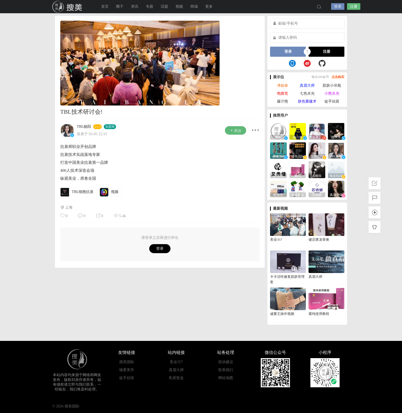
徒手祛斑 (331, 101)
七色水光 (307, 93)
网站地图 (225, 378)
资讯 (134, 6)
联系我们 (225, 370)
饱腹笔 (282, 93)
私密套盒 (176, 378)
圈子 (119, 6)
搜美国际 (68, 6)
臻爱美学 (126, 370)
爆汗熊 (282, 101)
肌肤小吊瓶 (332, 85)
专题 (149, 6)
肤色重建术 (307, 101)
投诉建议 (225, 362)
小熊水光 (331, 93)
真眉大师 (307, 85)
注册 (353, 6)
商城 (194, 6)
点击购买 (338, 77)
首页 (105, 6)
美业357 (176, 362)
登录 (337, 6)
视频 (179, 6)
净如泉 (282, 85)
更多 (209, 6)
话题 (164, 6)
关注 (235, 130)
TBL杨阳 (84, 127)
